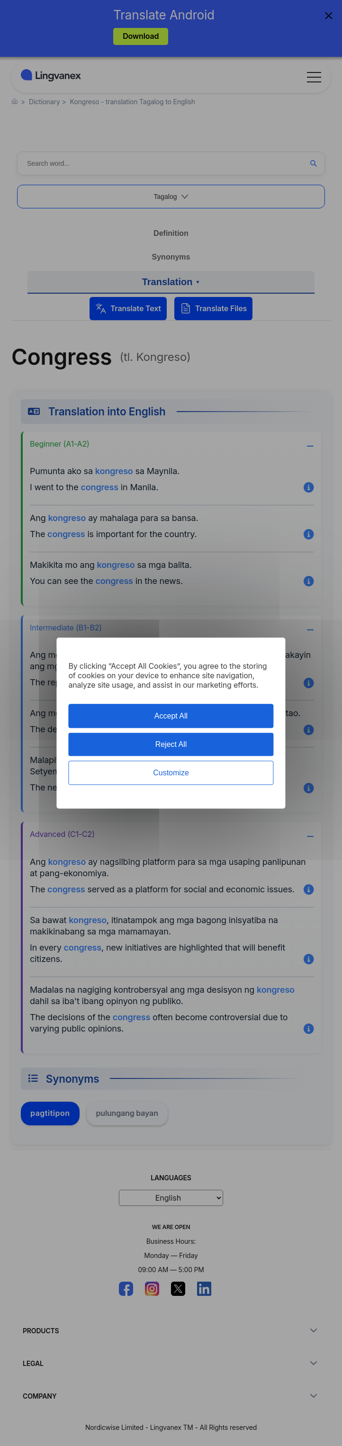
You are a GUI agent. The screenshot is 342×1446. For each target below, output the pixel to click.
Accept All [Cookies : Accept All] (171, 716)
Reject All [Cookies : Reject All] (171, 744)
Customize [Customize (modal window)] (171, 773)
